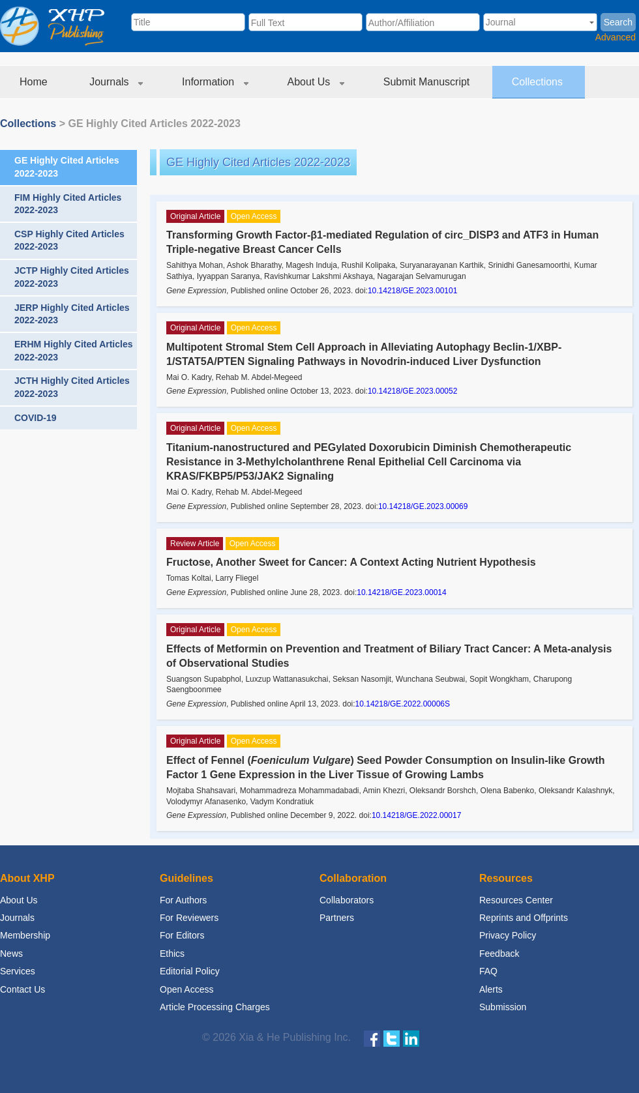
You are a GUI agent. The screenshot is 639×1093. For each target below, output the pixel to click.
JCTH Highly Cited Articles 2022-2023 (72, 387)
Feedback (499, 953)
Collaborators (347, 900)
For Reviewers (189, 917)
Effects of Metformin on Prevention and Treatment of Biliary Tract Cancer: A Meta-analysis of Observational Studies (389, 656)
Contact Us (22, 989)
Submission (502, 1007)
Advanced (615, 37)
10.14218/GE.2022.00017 (416, 815)
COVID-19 (35, 418)
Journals (116, 81)
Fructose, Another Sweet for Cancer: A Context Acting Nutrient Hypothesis (351, 562)
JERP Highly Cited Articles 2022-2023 (72, 314)
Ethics (172, 953)
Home (35, 81)
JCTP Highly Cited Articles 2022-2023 (71, 277)
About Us (316, 81)
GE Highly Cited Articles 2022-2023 (154, 123)
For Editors (182, 935)
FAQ (488, 971)
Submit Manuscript (428, 81)
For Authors (183, 900)
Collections (539, 81)
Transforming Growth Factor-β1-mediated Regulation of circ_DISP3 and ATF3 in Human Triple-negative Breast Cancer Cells (382, 242)
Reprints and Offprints (523, 917)
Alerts (491, 989)
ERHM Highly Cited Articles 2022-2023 (73, 350)
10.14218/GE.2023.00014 (401, 592)
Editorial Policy (190, 971)
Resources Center (516, 900)
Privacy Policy (507, 935)
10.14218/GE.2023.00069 (423, 506)
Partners (337, 917)
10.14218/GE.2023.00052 (412, 391)
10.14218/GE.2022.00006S (402, 703)
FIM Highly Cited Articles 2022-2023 (67, 204)
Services (17, 971)
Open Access (187, 989)
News (11, 953)
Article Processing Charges (215, 1007)
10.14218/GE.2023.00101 (412, 290)
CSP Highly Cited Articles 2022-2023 (69, 240)
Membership (25, 935)
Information (215, 81)
